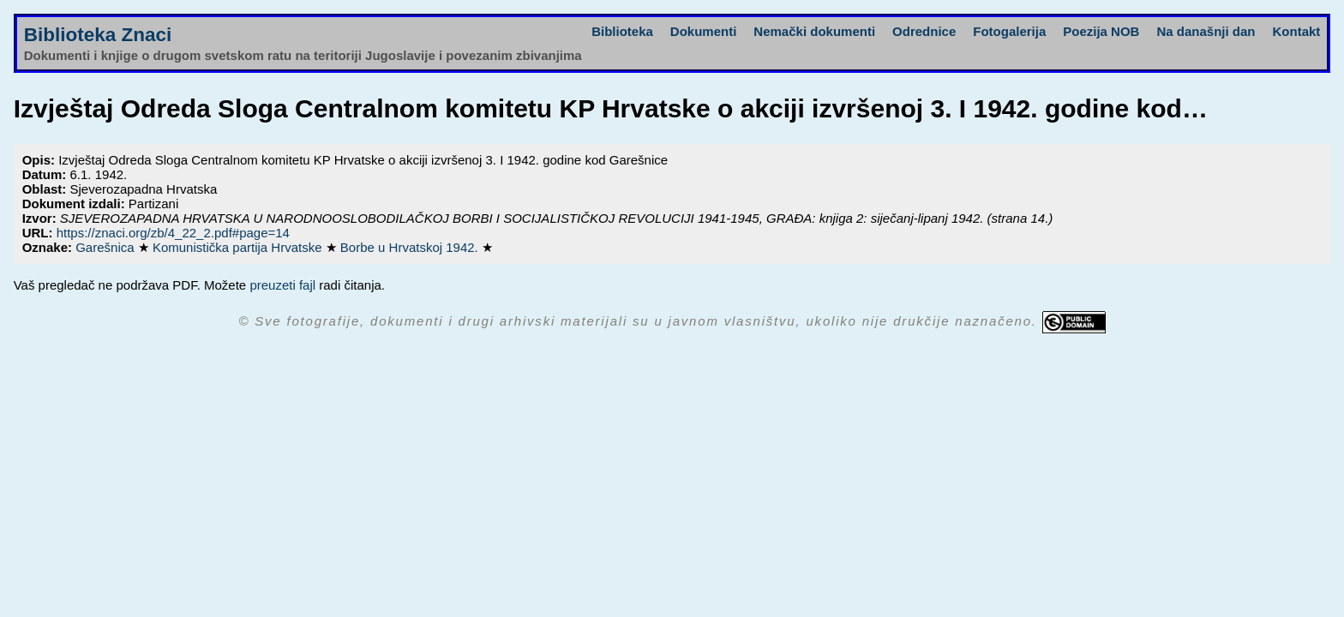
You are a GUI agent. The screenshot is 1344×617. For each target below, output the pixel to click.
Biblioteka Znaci (98, 34)
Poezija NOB (1101, 31)
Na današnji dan (1205, 31)
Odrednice (924, 31)
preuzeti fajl (282, 285)
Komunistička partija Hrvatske (239, 247)
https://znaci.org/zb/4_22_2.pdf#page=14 (173, 232)
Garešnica (106, 247)
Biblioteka (622, 31)
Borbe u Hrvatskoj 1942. (411, 247)
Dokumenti (703, 31)
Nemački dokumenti (814, 31)
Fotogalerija (1009, 31)
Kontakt (1296, 31)
